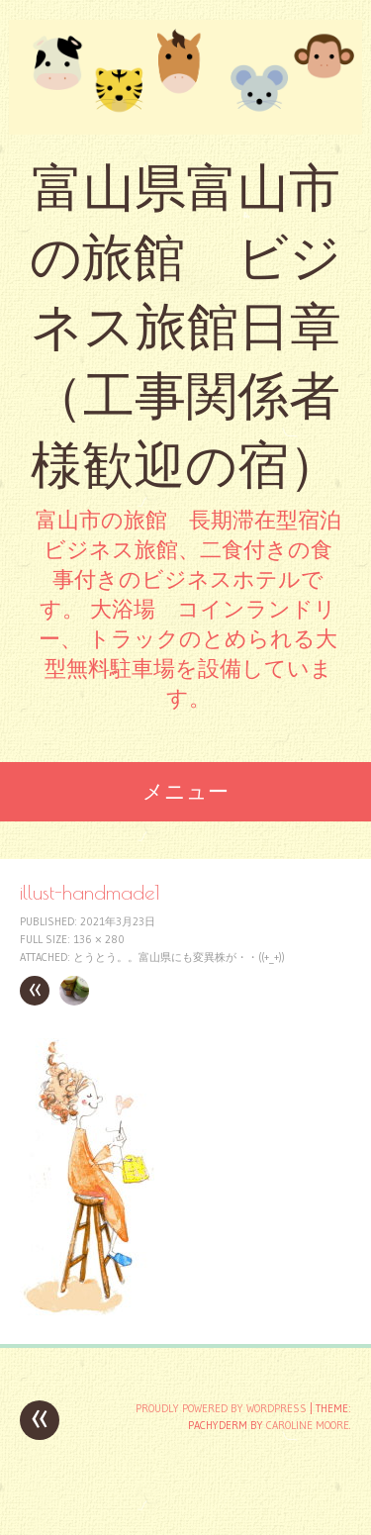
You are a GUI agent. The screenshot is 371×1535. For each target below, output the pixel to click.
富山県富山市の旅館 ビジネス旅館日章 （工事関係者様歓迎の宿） (185, 326)
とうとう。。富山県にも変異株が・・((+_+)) (179, 957)
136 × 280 (99, 939)
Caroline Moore (307, 1425)
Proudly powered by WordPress (221, 1408)
